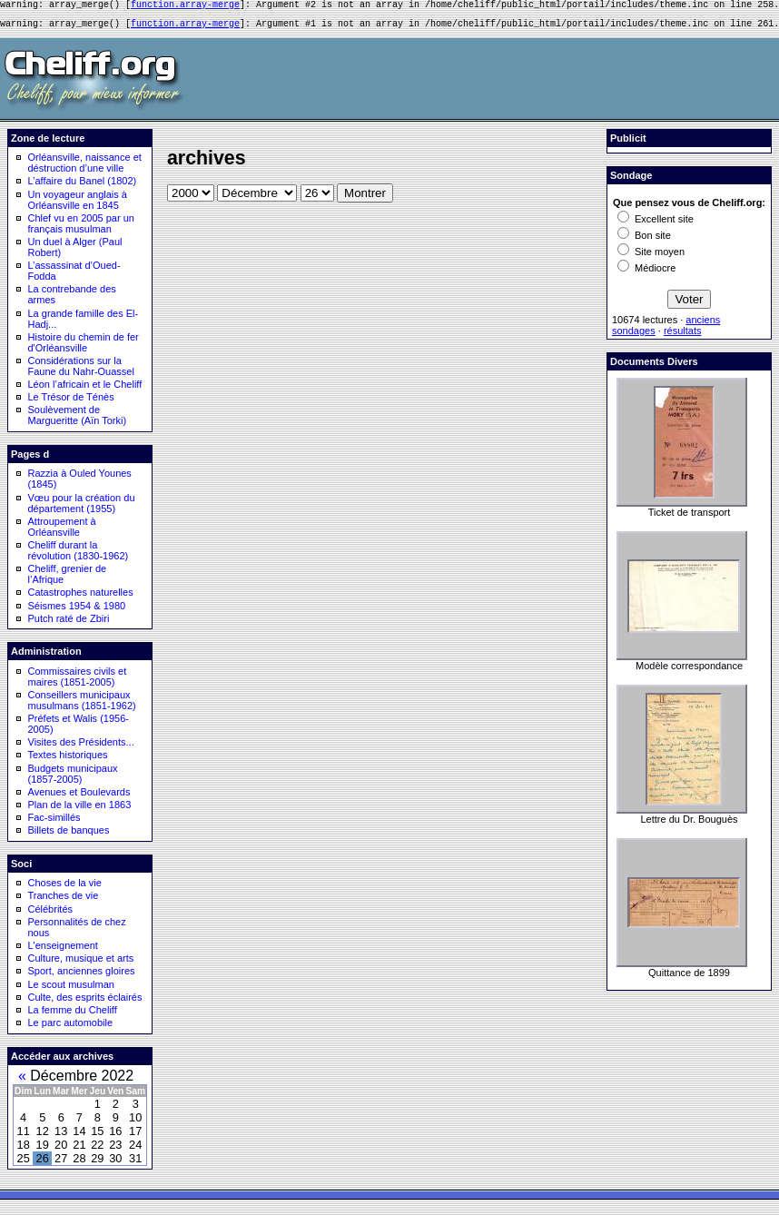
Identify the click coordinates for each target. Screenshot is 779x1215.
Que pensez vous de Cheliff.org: (689, 207)
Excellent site (655, 224)
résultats (683, 336)
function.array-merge (185, 6)
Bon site (644, 240)
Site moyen (651, 257)
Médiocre (646, 273)
